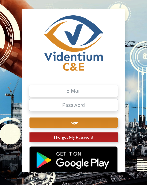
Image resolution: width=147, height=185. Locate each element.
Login (74, 130)
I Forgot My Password (73, 144)
